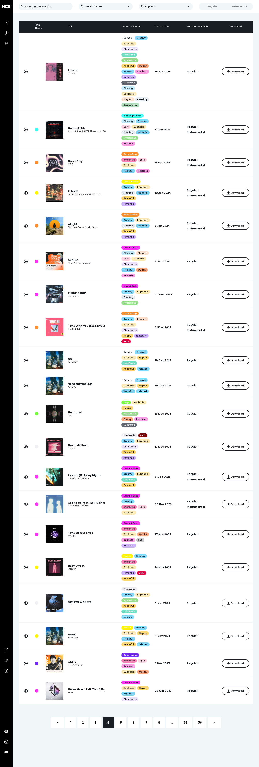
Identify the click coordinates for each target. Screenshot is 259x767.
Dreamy (141, 38)
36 (200, 722)
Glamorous (129, 49)
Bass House (130, 655)
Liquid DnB (129, 286)
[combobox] (106, 6)
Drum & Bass (130, 247)
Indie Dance (130, 214)
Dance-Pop (130, 154)
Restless (142, 71)
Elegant (127, 99)
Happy (127, 335)
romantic (128, 77)
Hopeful (142, 132)
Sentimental (130, 105)
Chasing (128, 88)
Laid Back (129, 54)
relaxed (127, 71)
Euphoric (128, 43)
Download (235, 72)
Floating (142, 99)
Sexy (126, 341)
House (127, 556)
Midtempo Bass (132, 115)
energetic (129, 159)
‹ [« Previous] (57, 722)
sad (140, 540)
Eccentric (128, 93)
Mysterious (129, 60)
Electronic (129, 435)
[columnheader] (26, 27)
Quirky (143, 66)
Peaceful (128, 66)
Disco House (130, 181)
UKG (142, 435)
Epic (125, 126)
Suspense (129, 82)
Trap (126, 402)
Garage (127, 38)
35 (185, 722)
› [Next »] (214, 722)
